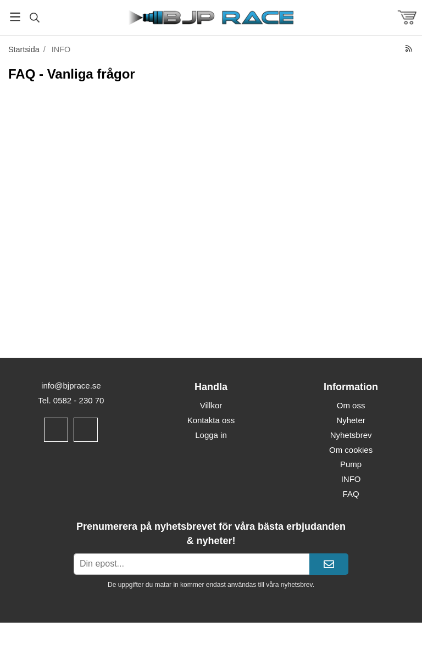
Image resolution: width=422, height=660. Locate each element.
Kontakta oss (211, 420)
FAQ (351, 493)
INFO (351, 479)
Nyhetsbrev (351, 435)
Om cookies (351, 449)
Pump (351, 464)
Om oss (351, 405)
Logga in (211, 435)
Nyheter (350, 420)
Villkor (211, 405)
